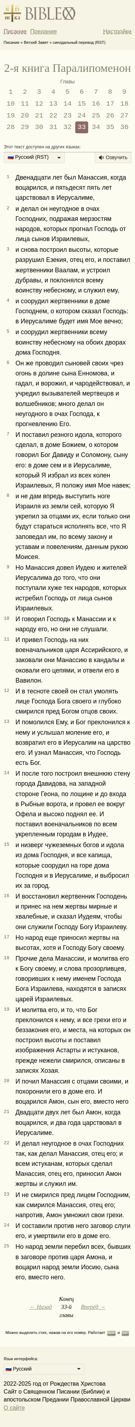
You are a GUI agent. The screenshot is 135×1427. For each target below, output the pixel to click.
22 (53, 116)
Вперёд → (93, 1307)
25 (96, 116)
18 (124, 104)
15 (81, 104)
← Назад (41, 1307)
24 (81, 116)
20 (25, 116)
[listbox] (34, 157)
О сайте (14, 1408)
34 (96, 127)
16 (96, 104)
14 (67, 104)
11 (25, 104)
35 (110, 127)
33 (81, 127)
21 (39, 116)
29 (25, 127)
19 (10, 116)
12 (39, 104)
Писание (15, 31)
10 (10, 104)
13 (53, 104)
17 (110, 104)
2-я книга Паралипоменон (67, 67)
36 (124, 127)
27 (124, 116)
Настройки (117, 31)
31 (53, 127)
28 (10, 127)
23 (67, 116)
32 (67, 127)
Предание (43, 31)
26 (110, 116)
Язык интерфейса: (21, 1359)
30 (39, 127)
